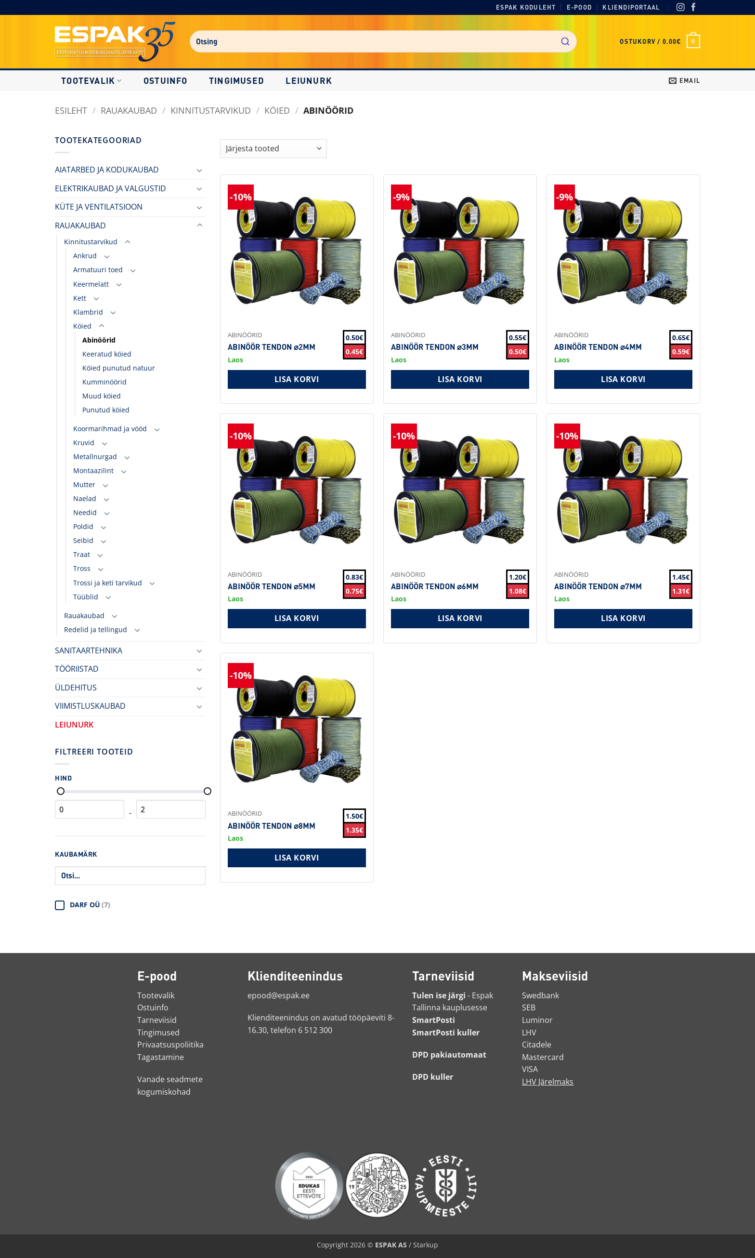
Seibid (83, 540)
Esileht (71, 110)
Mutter (84, 484)
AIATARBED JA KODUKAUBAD (107, 169)
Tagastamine (160, 1057)
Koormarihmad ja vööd (110, 428)
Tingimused (236, 80)
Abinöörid (99, 339)
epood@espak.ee (278, 995)
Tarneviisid (157, 1020)
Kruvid (83, 442)
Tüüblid (85, 596)
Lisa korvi (296, 379)
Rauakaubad (84, 615)
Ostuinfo (165, 80)
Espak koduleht (526, 7)
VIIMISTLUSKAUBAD (90, 706)
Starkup (425, 1244)
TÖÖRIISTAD (77, 668)
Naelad (84, 498)
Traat (81, 554)
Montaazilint (93, 470)
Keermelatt (91, 284)
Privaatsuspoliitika (170, 1044)
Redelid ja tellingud (95, 629)
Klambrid (88, 312)
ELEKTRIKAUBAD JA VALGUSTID (110, 188)
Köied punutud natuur (118, 367)
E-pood (579, 7)
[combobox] (383, 41)
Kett (79, 298)
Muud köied (101, 395)
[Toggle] (200, 170)
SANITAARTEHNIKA (88, 650)
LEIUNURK (309, 80)
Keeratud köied (106, 353)
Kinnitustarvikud (210, 110)
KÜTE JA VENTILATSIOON (99, 206)
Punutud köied (106, 409)
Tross (82, 568)
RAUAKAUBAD (129, 110)
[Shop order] (273, 148)
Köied (277, 110)
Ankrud (85, 255)
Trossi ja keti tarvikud (107, 582)
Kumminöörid (104, 381)
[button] (660, 41)
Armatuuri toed (98, 269)
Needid (85, 512)
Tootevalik (91, 80)
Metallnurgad (95, 456)
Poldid (83, 526)
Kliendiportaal (631, 7)
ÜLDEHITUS (76, 687)
